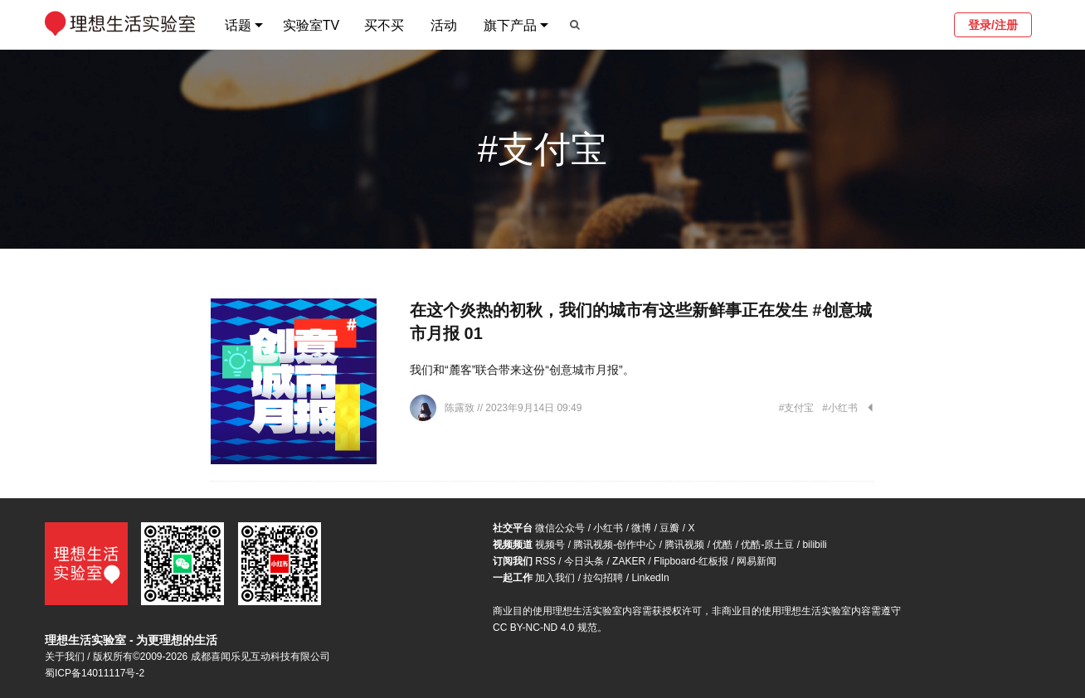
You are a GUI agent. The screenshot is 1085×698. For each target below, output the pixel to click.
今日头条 (584, 561)
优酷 (722, 544)
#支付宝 (797, 408)
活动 (444, 25)
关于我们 (65, 656)
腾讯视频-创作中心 (614, 544)
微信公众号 (560, 528)
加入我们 (555, 578)
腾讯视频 (684, 544)
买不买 (384, 25)
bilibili (814, 544)
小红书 (608, 528)
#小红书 (840, 408)
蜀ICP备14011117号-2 (94, 673)
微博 (641, 528)
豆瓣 (669, 528)
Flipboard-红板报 (691, 561)
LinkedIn (650, 578)
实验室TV (311, 25)
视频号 (550, 544)
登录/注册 (993, 25)
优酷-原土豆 (767, 544)
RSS (545, 561)
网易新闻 (756, 561)
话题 (238, 25)
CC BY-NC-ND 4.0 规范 (545, 627)
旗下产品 (510, 25)
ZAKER (628, 561)
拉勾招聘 (603, 578)
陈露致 (461, 408)
